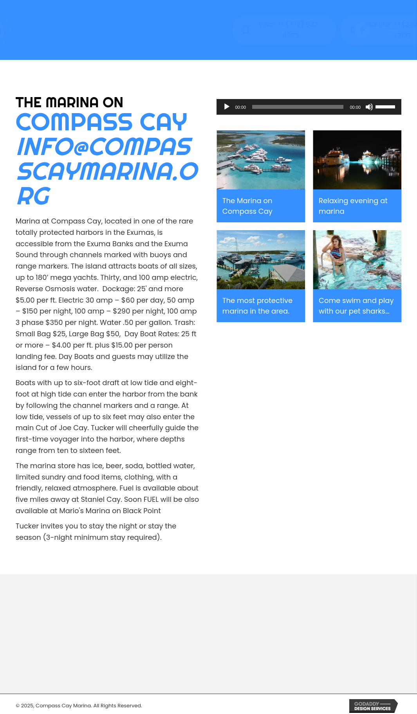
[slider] (297, 107)
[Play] (227, 107)
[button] (362, 30)
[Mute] (369, 107)
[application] (309, 107)
